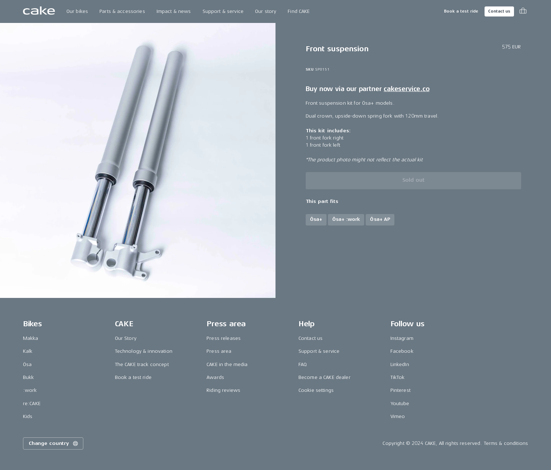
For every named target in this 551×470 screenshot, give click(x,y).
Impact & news (174, 11)
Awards (215, 377)
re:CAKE (32, 403)
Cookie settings (316, 390)
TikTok (397, 377)
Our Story (125, 338)
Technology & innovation (143, 351)
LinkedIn (399, 364)
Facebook (401, 351)
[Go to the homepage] (39, 11)
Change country (54, 443)
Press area (219, 351)
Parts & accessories (122, 11)
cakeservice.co (406, 88)
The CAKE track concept (142, 364)
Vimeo (397, 416)
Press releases (224, 338)
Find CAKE (299, 11)
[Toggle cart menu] (523, 11)
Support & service (223, 11)
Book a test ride (461, 11)
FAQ (302, 364)
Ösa (27, 364)
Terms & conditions (506, 443)
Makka (30, 338)
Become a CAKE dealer (324, 377)
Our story (265, 11)
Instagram (401, 338)
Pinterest (400, 390)
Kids (28, 416)
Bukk (28, 377)
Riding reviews (223, 390)
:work (30, 390)
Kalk (28, 351)
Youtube (399, 403)
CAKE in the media (227, 364)
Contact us (499, 11)
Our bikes (77, 11)
